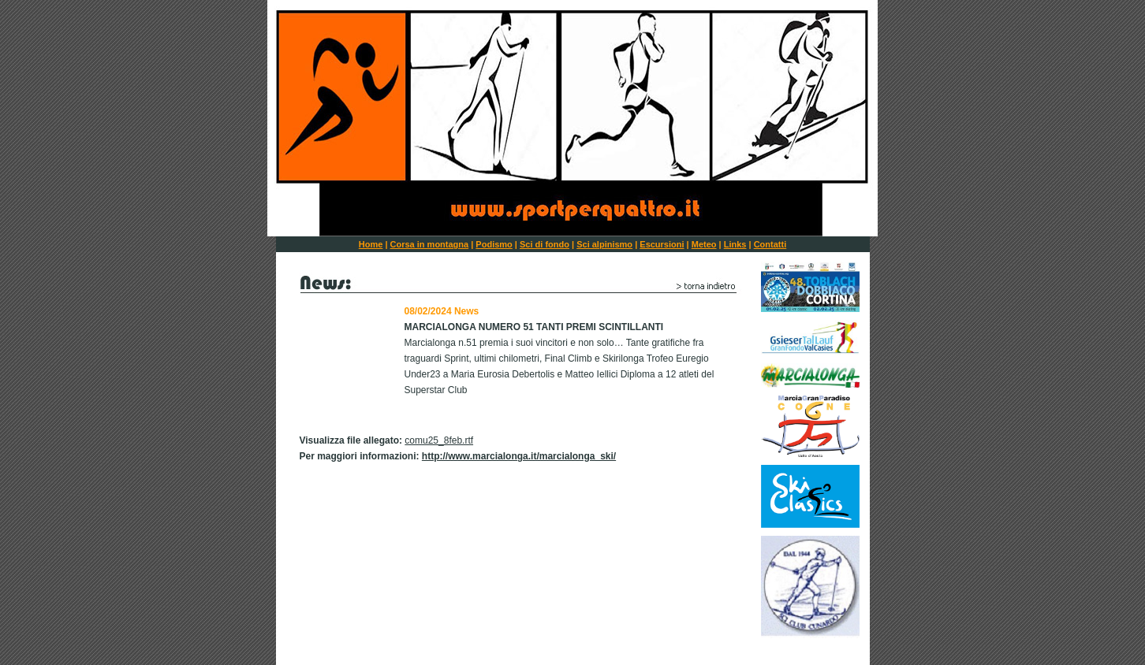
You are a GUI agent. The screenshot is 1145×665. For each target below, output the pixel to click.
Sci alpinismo (604, 244)
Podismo (494, 244)
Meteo (704, 244)
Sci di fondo (544, 244)
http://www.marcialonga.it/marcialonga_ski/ (519, 456)
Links (735, 244)
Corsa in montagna (429, 244)
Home (371, 244)
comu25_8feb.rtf (439, 440)
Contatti (770, 244)
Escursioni (662, 244)
